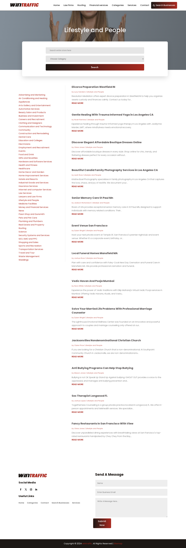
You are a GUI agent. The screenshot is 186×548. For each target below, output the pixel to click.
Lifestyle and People (95, 92)
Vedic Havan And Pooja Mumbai (93, 281)
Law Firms (69, 5)
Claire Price (79, 345)
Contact (144, 5)
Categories (118, 5)
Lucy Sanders (80, 92)
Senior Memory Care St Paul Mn (92, 198)
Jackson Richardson (82, 203)
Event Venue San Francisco (89, 225)
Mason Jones (80, 373)
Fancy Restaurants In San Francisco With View (102, 423)
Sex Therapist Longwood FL (90, 396)
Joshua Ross (79, 258)
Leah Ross (78, 175)
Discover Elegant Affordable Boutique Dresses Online (107, 142)
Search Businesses (165, 5)
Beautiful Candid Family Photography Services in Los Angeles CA (115, 170)
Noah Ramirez (80, 119)
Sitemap (118, 543)
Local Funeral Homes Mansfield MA (95, 253)
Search (94, 67)
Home (56, 5)
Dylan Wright (79, 230)
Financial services (99, 5)
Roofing (82, 5)
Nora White (79, 286)
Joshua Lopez (80, 401)
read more (77, 103)
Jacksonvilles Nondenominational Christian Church (106, 340)
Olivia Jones (79, 147)
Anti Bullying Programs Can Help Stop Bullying (102, 368)
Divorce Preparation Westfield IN (93, 87)
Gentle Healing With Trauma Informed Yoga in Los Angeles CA (112, 114)
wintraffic (87, 543)
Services (132, 5)
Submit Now (102, 523)
